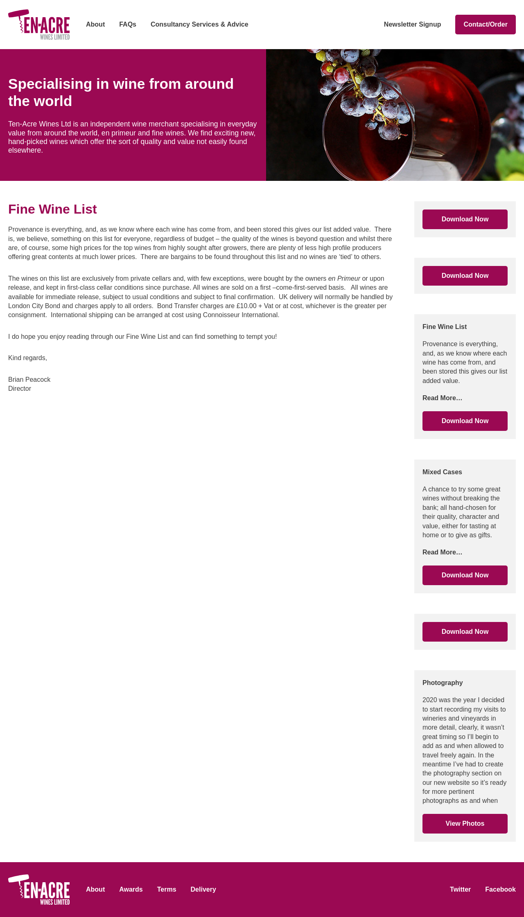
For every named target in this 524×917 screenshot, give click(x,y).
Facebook (500, 889)
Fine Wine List (444, 326)
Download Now (465, 219)
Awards (131, 889)
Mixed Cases (442, 472)
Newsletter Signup (412, 24)
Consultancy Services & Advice (199, 24)
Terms (166, 889)
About (95, 24)
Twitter (460, 889)
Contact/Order (485, 24)
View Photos (465, 823)
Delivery (203, 889)
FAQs (127, 24)
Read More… (442, 397)
